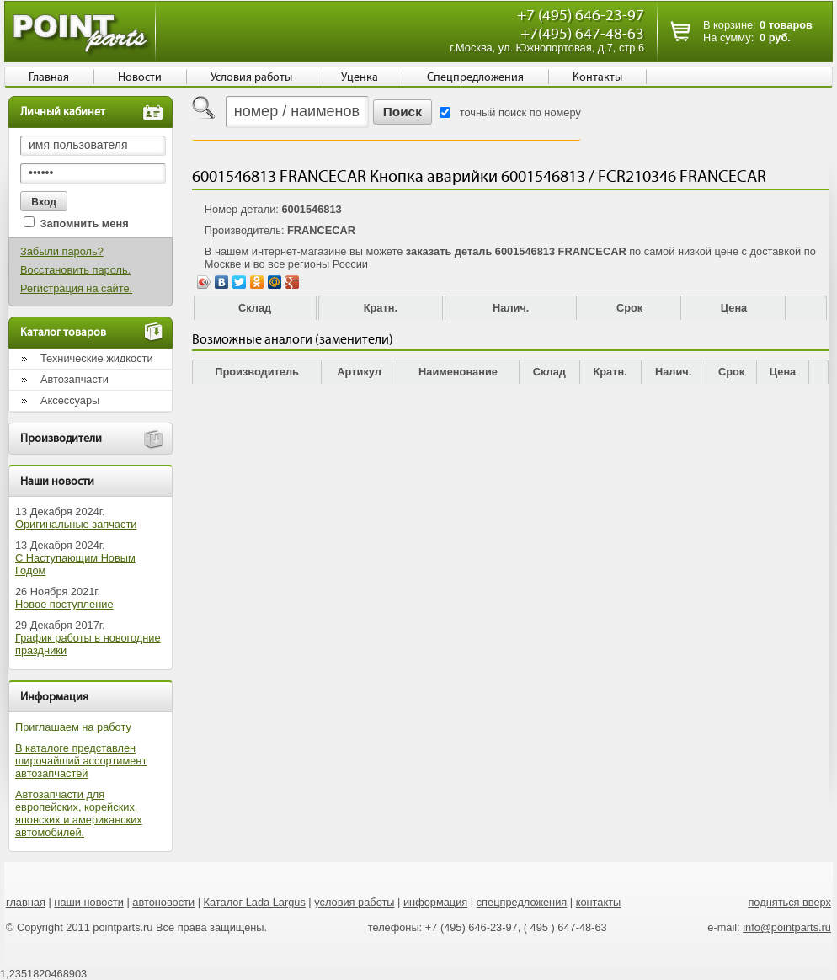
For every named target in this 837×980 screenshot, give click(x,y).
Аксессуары (69, 400)
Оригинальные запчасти (75, 524)
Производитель (257, 371)
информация (435, 902)
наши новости (89, 902)
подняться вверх (789, 902)
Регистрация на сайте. (76, 288)
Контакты (597, 77)
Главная (49, 77)
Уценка (359, 77)
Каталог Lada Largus (255, 902)
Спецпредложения (475, 77)
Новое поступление (64, 604)
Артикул (359, 371)
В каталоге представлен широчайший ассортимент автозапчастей (81, 761)
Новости (140, 77)
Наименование (458, 371)
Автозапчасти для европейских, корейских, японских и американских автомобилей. (78, 813)
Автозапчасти (74, 379)
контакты (598, 902)
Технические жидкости (96, 358)
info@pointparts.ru (787, 927)
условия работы (354, 902)
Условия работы (251, 77)
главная (25, 902)
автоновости (163, 902)
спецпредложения (522, 902)
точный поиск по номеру (520, 112)
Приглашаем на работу (73, 727)
